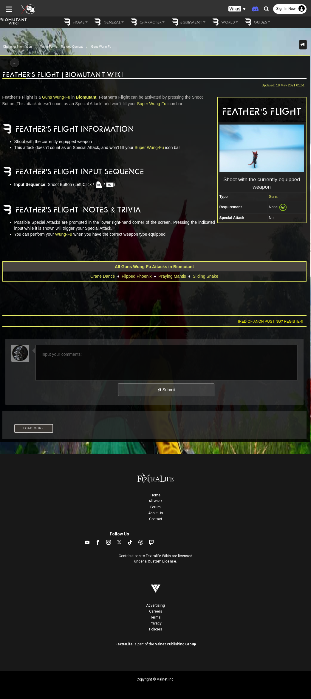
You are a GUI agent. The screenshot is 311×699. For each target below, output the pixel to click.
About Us (155, 513)
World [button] (224, 22)
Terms (155, 617)
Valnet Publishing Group (175, 644)
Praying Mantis (172, 276)
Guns (273, 197)
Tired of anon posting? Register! (269, 321)
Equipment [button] (188, 22)
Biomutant (86, 97)
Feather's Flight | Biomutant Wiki (62, 74)
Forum (155, 507)
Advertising (155, 605)
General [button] (109, 22)
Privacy (156, 623)
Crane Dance (102, 276)
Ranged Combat (72, 46)
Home (155, 495)
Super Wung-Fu (151, 103)
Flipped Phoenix (136, 276)
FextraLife (124, 644)
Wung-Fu (46, 46)
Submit (166, 389)
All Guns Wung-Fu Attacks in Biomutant (154, 266)
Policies (155, 629)
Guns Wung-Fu (101, 46)
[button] (237, 9)
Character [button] (147, 22)
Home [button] (76, 22)
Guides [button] (257, 22)
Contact (155, 519)
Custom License (162, 561)
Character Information (17, 46)
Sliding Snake (205, 276)
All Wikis (155, 501)
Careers (155, 611)
